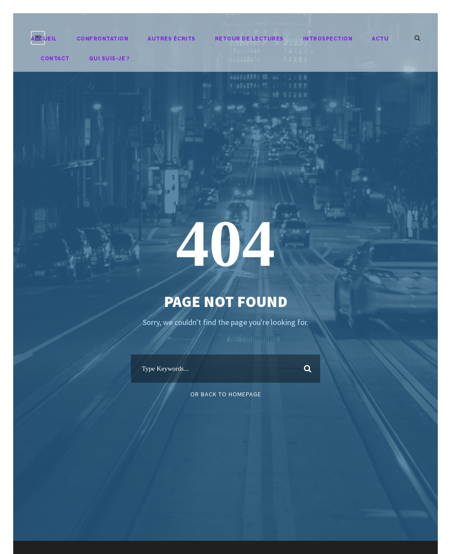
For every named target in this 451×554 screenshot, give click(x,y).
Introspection (328, 39)
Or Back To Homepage (225, 394)
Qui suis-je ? (109, 58)
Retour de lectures (249, 39)
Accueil (44, 39)
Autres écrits (172, 39)
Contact (55, 58)
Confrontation (103, 39)
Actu (380, 39)
